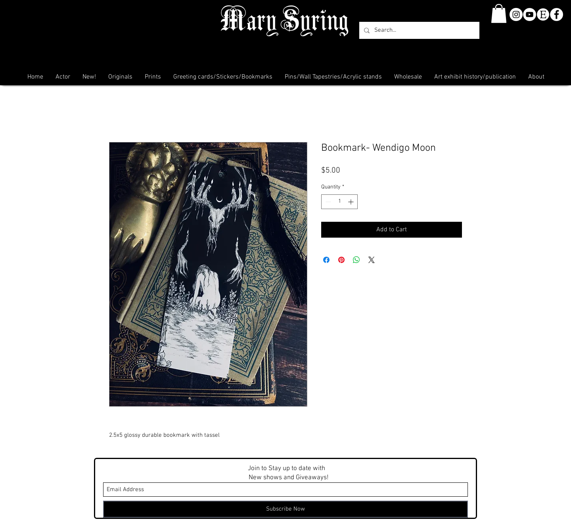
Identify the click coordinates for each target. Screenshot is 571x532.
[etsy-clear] (543, 14)
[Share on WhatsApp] (356, 260)
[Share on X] (371, 260)
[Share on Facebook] (326, 260)
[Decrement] (327, 202)
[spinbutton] (339, 202)
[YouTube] (529, 14)
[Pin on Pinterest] (341, 260)
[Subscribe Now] (285, 509)
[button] (499, 13)
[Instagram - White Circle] (516, 14)
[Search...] (418, 30)
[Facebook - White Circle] (556, 14)
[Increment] (351, 202)
